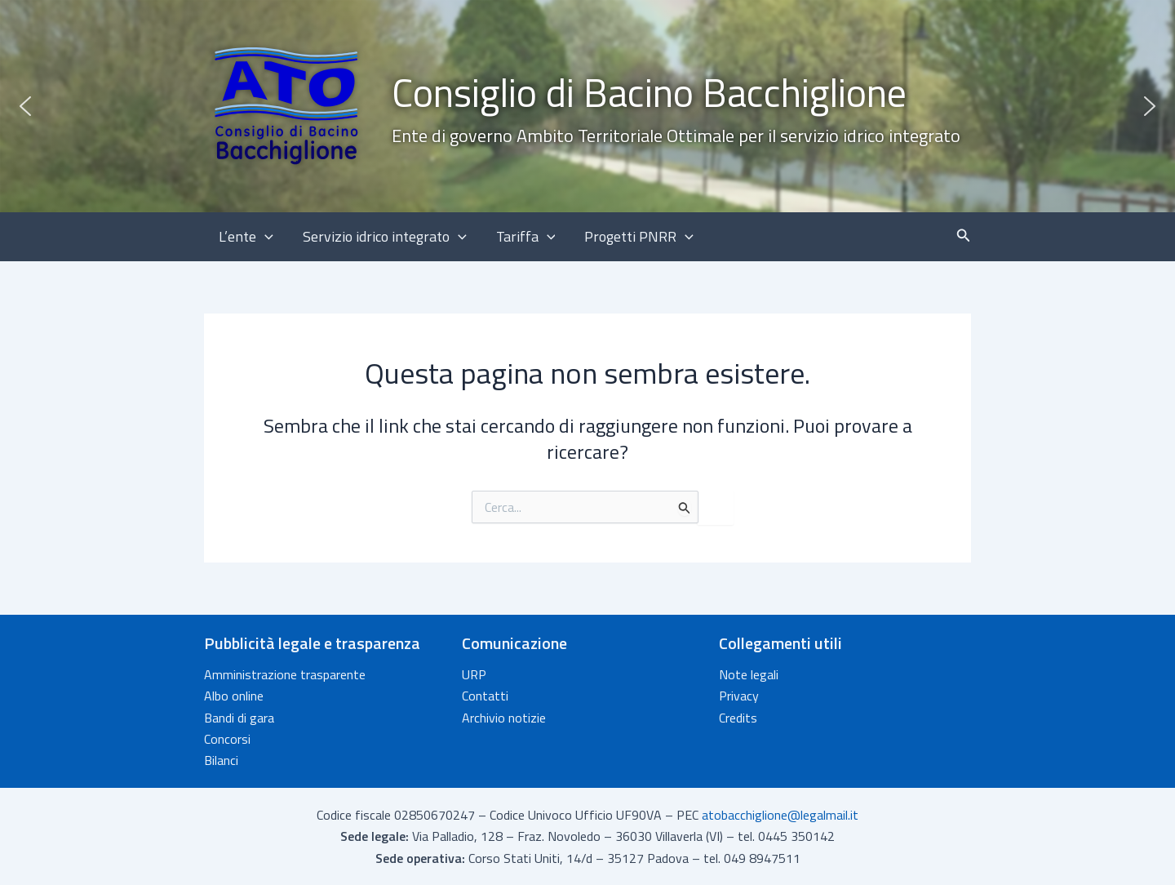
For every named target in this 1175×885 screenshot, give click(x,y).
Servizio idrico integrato (385, 236)
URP (474, 674)
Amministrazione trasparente (285, 674)
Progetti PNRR (639, 236)
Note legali (748, 674)
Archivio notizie (504, 717)
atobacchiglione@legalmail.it (780, 815)
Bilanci (221, 760)
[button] (587, 106)
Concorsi (227, 739)
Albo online (234, 695)
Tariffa (526, 236)
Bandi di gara (239, 717)
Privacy (739, 695)
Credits (738, 717)
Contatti (485, 695)
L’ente (246, 236)
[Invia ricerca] (684, 507)
